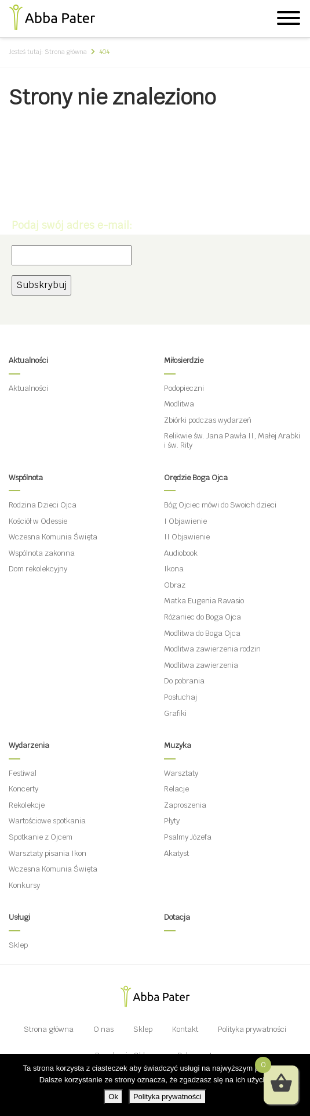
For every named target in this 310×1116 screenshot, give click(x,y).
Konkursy (24, 885)
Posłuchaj (180, 697)
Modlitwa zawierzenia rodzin (212, 649)
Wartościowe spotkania (47, 821)
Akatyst (176, 853)
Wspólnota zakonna (42, 553)
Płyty (172, 821)
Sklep (18, 945)
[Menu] (288, 19)
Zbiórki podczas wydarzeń (207, 420)
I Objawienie (185, 521)
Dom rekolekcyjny (38, 569)
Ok (113, 1096)
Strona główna (49, 1029)
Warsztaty (181, 773)
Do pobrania (184, 681)
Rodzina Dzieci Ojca (42, 505)
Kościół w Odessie (38, 521)
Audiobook (181, 553)
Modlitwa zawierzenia (201, 665)
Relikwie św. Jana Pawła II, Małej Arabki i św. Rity (232, 440)
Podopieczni (184, 388)
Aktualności (28, 388)
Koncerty (23, 789)
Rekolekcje (27, 805)
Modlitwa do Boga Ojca (202, 633)
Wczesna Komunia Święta (53, 537)
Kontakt (185, 1029)
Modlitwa (179, 404)
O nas (103, 1029)
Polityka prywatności (252, 1029)
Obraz (174, 585)
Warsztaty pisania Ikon (47, 853)
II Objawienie (187, 537)
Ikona (174, 569)
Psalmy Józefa (187, 837)
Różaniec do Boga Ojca (202, 617)
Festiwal (23, 773)
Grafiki (175, 713)
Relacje (176, 789)
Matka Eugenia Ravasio (204, 601)
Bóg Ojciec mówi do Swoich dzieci (220, 505)
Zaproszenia (185, 805)
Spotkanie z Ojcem (40, 837)
